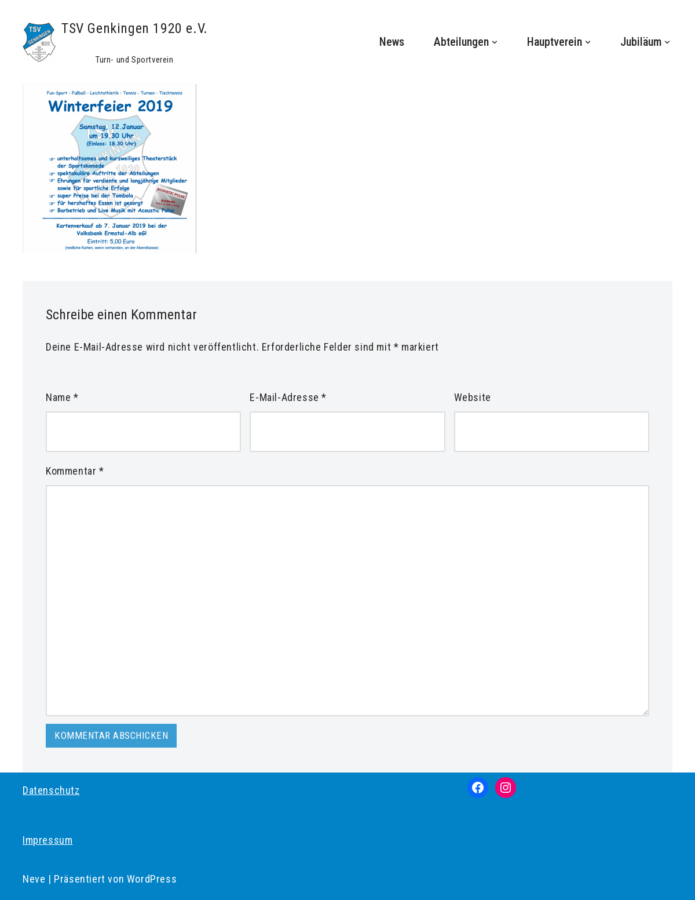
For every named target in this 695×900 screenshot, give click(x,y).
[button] (495, 42)
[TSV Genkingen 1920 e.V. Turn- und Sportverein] (115, 42)
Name (62, 397)
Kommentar (75, 471)
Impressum (47, 840)
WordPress (152, 879)
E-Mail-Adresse (288, 397)
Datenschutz (51, 790)
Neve (34, 879)
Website (472, 397)
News (391, 42)
